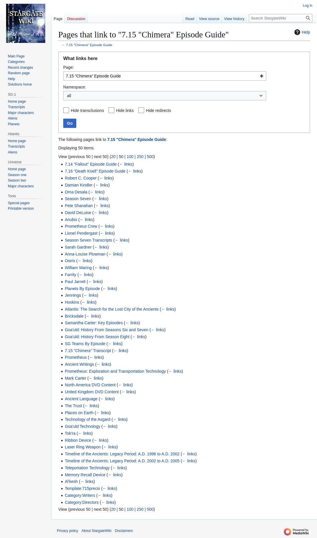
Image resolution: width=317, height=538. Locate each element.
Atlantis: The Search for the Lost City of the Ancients (111, 309)
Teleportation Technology (87, 467)
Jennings (73, 295)
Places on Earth (79, 412)
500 (150, 156)
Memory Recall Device (85, 474)
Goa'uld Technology (82, 426)
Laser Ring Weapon (82, 447)
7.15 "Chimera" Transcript (88, 350)
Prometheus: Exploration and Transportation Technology (115, 371)
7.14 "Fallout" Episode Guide (91, 164)
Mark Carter (75, 378)
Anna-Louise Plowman (85, 254)
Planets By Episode (82, 288)
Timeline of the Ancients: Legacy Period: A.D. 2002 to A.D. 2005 (122, 461)
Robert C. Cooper (81, 178)
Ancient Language (81, 398)
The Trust (73, 405)
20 (113, 156)
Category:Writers (80, 495)
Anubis (71, 219)
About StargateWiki (96, 531)
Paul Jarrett (75, 281)
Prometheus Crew (81, 226)
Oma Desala (76, 192)
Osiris (70, 260)
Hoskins (72, 302)
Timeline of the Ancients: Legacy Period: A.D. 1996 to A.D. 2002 (122, 454)
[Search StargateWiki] (280, 18)
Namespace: (74, 87)
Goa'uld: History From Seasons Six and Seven (106, 329)
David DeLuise (78, 212)
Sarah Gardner (78, 247)
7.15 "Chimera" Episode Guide (89, 45)
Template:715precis (82, 488)
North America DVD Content (90, 385)
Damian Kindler (79, 185)
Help (301, 32)
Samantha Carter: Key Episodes (94, 322)
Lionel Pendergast (81, 233)
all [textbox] (69, 95)
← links (126, 164)
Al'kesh (71, 481)
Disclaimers (124, 531)
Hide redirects (158, 110)
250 (140, 156)
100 (130, 156)
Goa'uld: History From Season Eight (97, 336)
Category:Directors (82, 502)
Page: (68, 67)
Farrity (70, 274)
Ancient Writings (79, 364)
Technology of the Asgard (87, 419)
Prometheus (75, 357)
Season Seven (78, 198)
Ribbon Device (78, 440)
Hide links (125, 110)
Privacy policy (67, 531)
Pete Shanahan (79, 205)
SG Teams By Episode (85, 343)
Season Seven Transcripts (88, 240)
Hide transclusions (87, 110)
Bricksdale (74, 316)
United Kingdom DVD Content (92, 392)
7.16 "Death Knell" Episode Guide (95, 171)
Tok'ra (70, 433)
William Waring (78, 267)
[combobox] (164, 76)
